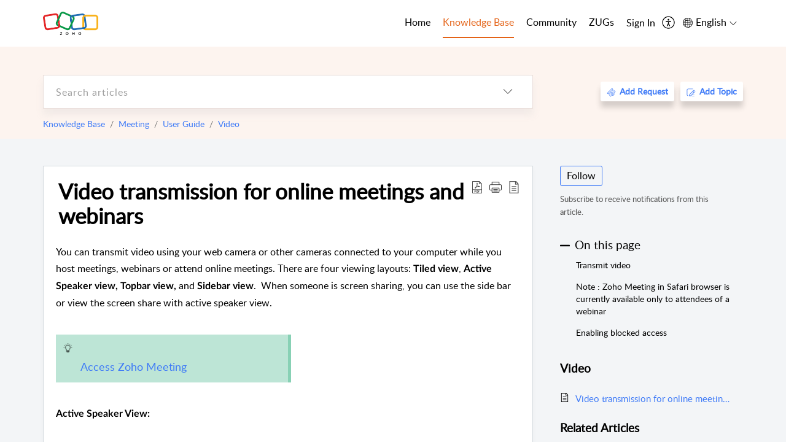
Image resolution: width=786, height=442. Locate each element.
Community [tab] (551, 22)
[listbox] (507, 92)
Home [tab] (417, 22)
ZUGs (601, 22)
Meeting (134, 124)
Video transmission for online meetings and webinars (261, 203)
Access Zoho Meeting (133, 366)
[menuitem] (640, 23)
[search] (263, 92)
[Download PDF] (477, 187)
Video (228, 124)
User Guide (183, 124)
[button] (495, 187)
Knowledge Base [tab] (478, 22)
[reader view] (514, 187)
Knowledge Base (74, 124)
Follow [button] (581, 175)
